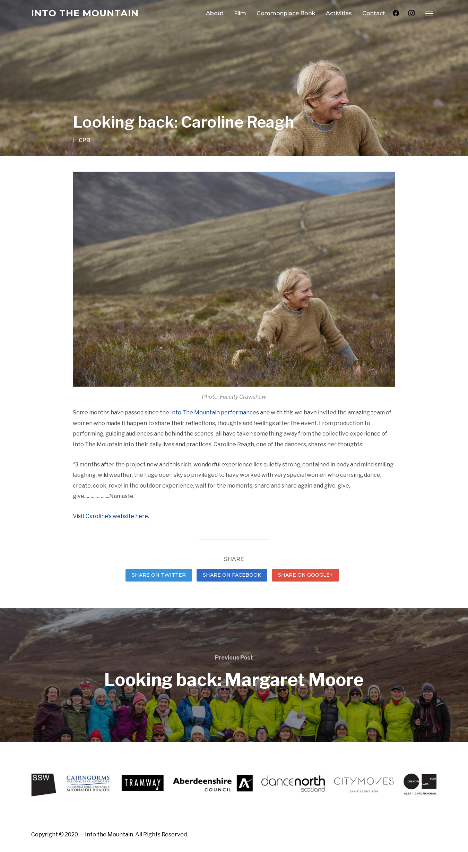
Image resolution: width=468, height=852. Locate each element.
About (215, 13)
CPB (84, 140)
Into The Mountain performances (214, 412)
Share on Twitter (159, 575)
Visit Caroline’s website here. (111, 516)
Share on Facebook (232, 575)
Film (240, 13)
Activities (339, 13)
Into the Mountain (85, 13)
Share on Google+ (305, 575)
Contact (373, 13)
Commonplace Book (286, 13)
